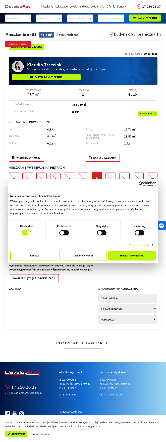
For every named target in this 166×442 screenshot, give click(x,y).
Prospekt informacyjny (26, 47)
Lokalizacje (61, 6)
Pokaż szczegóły (139, 245)
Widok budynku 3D (26, 157)
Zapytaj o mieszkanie (46, 77)
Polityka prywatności (70, 411)
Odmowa (34, 255)
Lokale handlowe (79, 6)
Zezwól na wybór (83, 255)
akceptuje (16, 434)
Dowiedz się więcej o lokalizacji (33, 278)
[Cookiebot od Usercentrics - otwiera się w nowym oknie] (141, 183)
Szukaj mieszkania (145, 18)
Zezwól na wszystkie (132, 255)
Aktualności (97, 6)
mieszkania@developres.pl (26, 393)
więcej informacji (40, 434)
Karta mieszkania (102, 157)
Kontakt (121, 6)
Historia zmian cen (148, 114)
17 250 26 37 (24, 387)
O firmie (110, 6)
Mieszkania (47, 6)
